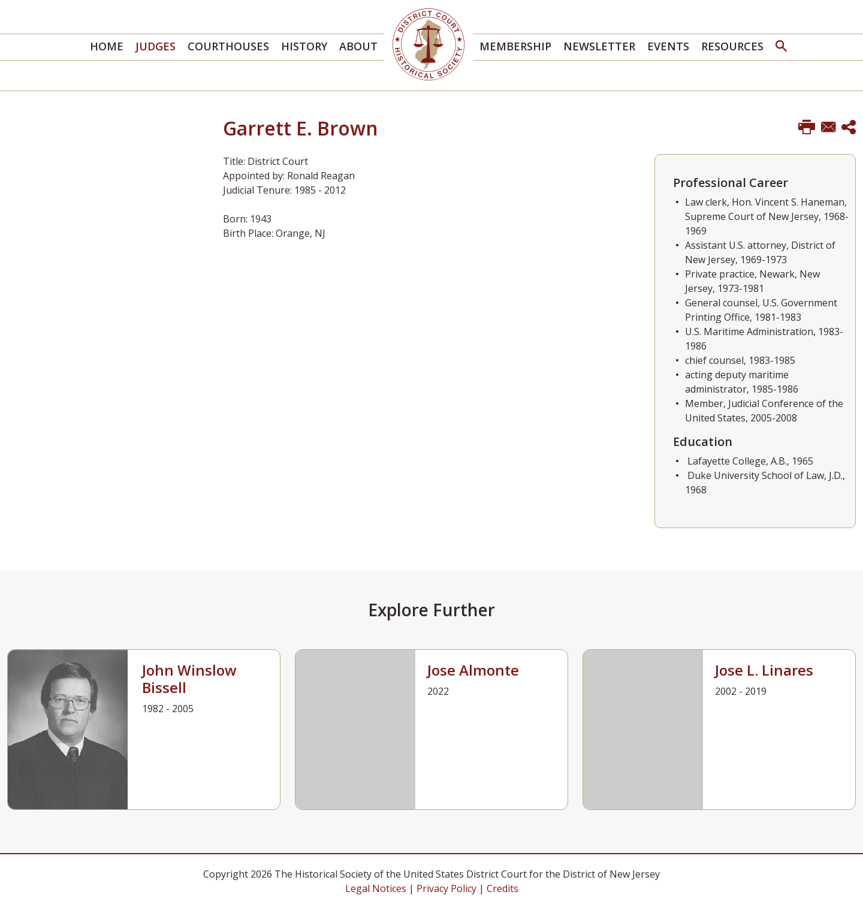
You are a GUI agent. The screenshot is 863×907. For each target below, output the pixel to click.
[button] (781, 47)
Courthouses (228, 46)
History (304, 46)
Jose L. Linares (764, 670)
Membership (515, 46)
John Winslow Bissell (189, 678)
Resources (732, 46)
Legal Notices (375, 888)
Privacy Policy (446, 888)
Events (668, 46)
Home (106, 46)
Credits (502, 888)
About (358, 46)
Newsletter (599, 46)
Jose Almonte (473, 670)
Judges (155, 46)
